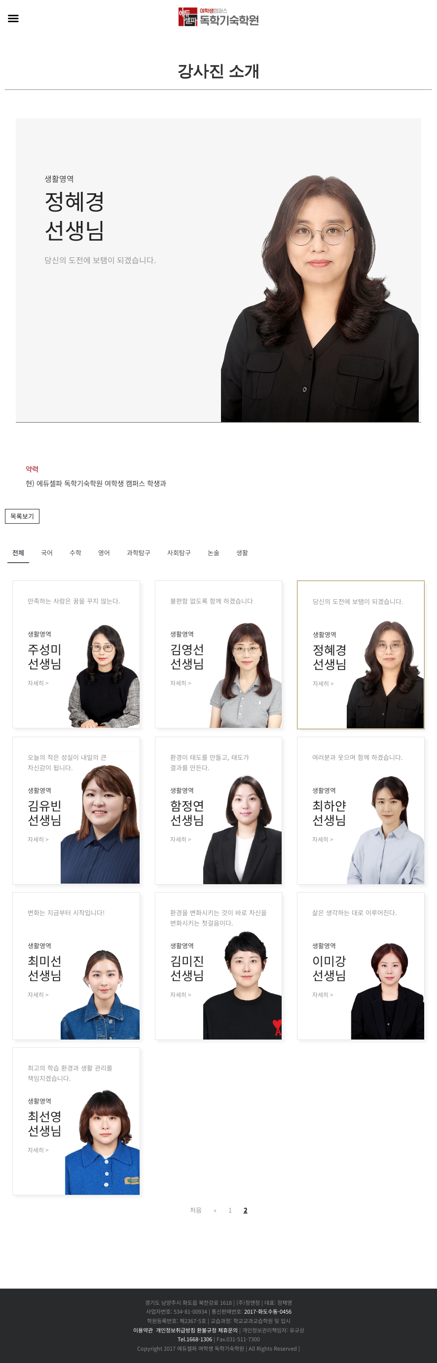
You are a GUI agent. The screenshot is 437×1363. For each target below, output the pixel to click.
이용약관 (143, 1330)
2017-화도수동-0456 (267, 1311)
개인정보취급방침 (175, 1330)
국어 (47, 552)
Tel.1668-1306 (195, 1339)
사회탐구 (179, 552)
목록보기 (22, 516)
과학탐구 (138, 552)
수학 (75, 552)
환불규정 (207, 1330)
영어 (104, 552)
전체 (18, 552)
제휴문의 (228, 1330)
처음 (196, 1210)
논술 (213, 552)
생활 (242, 552)
